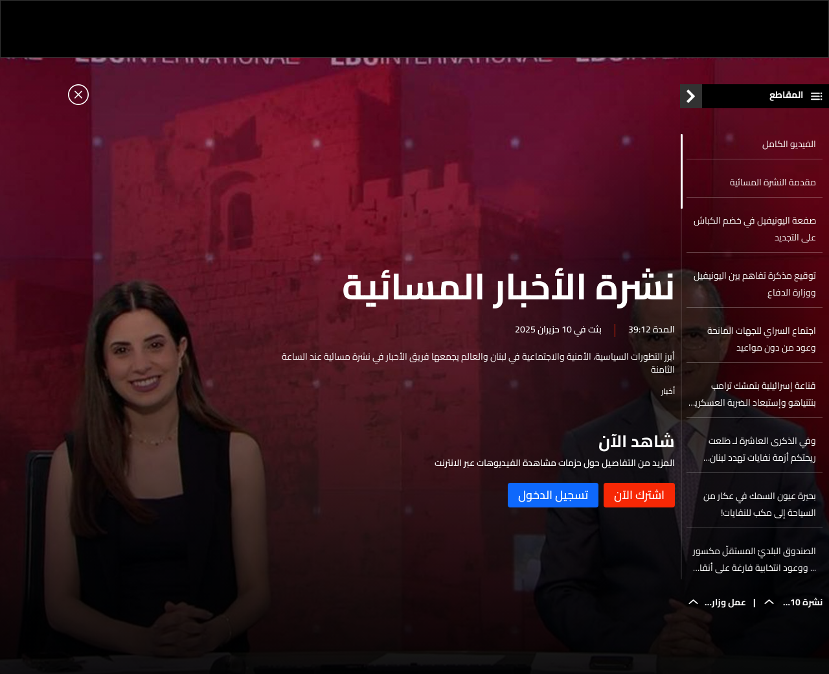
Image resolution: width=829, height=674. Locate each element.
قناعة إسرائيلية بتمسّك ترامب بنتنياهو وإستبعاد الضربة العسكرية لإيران (753, 397)
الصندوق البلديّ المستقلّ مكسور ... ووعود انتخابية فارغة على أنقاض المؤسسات (752, 562)
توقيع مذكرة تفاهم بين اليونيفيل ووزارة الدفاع (755, 287)
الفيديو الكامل (789, 147)
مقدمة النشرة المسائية (773, 185)
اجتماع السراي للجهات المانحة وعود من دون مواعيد (761, 342)
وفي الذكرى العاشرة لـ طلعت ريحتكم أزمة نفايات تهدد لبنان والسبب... (762, 452)
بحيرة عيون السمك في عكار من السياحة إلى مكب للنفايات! (759, 507)
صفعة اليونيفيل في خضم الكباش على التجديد (755, 232)
